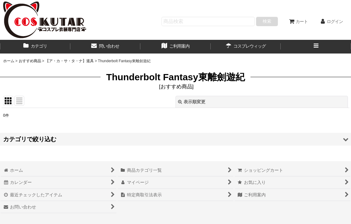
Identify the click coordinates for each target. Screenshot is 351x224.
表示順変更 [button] (191, 101)
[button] (316, 47)
